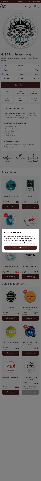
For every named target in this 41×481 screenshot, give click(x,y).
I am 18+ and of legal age (20, 248)
